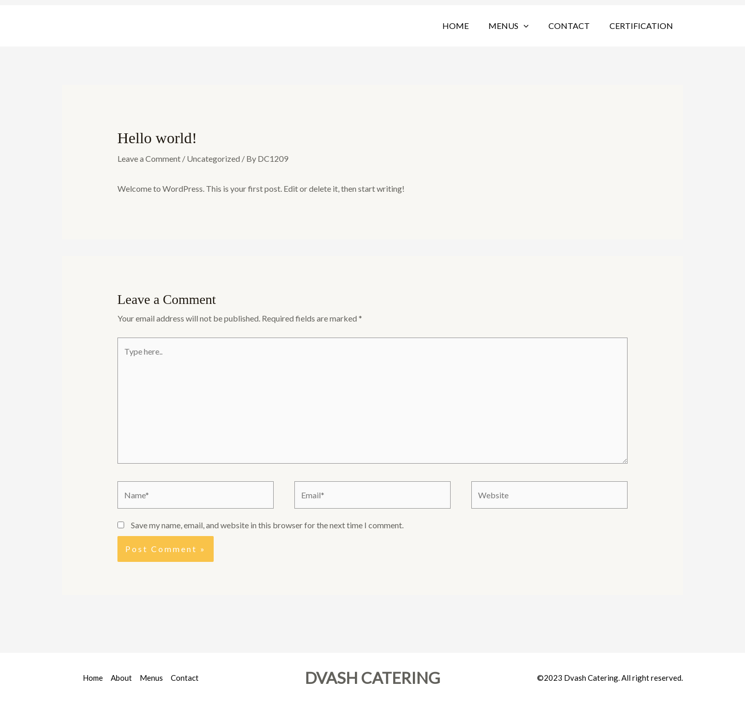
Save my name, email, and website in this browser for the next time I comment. (267, 525)
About (121, 677)
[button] (531, 26)
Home (466, 25)
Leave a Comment (149, 158)
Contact (573, 25)
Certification (643, 25)
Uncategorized (213, 158)
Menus (516, 26)
